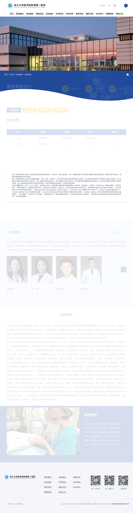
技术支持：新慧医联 (15, 504)
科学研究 (69, 14)
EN (109, 5)
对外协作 (99, 14)
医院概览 (19, 14)
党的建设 (29, 14)
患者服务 (49, 14)
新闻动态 (39, 14)
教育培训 (79, 14)
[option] (66, 43)
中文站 (11, 74)
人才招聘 (102, 5)
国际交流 (89, 14)
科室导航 (28, 74)
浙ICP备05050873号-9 (120, 504)
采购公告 (119, 14)
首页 (12, 14)
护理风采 (59, 14)
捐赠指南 (109, 14)
